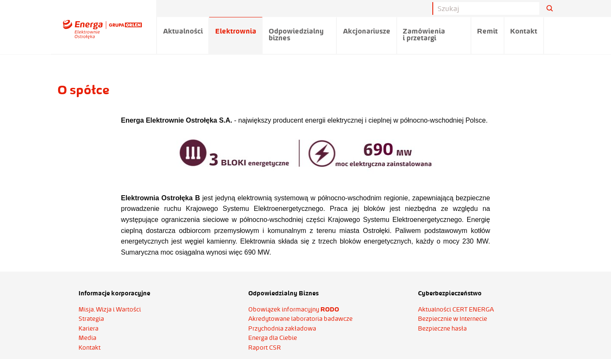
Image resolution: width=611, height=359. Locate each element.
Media (87, 338)
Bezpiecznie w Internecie (452, 319)
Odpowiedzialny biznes (296, 34)
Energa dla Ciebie (272, 338)
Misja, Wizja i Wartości (109, 309)
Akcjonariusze (366, 31)
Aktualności (183, 31)
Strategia (91, 319)
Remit (487, 31)
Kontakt (523, 31)
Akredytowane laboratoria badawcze (300, 319)
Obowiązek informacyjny (293, 309)
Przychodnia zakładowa (282, 328)
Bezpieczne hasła (442, 328)
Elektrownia (235, 31)
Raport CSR (264, 347)
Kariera (88, 328)
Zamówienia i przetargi (424, 34)
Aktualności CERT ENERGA (456, 309)
